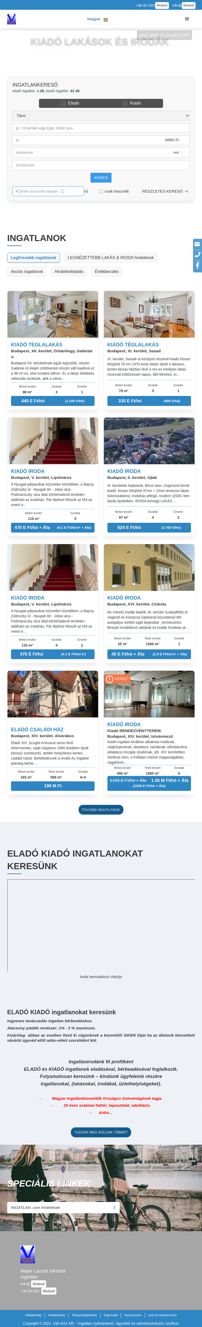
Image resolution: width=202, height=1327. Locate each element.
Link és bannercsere (162, 1315)
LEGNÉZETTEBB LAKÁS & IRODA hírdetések (111, 257)
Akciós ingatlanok (27, 271)
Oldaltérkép (33, 1315)
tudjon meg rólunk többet (101, 1132)
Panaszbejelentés (84, 1315)
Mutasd (162, 5)
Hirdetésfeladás (69, 271)
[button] (98, 19)
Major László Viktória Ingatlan (43, 1273)
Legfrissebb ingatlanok (33, 257)
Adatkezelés (56, 1315)
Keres (101, 177)
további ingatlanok (101, 810)
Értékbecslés (107, 271)
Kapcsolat (111, 1315)
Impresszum (133, 1315)
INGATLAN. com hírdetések (63, 1207)
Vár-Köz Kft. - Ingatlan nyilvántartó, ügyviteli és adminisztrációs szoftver (116, 1323)
